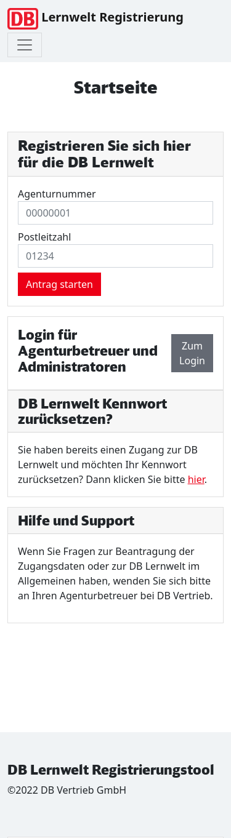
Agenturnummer (57, 194)
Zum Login (192, 353)
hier (196, 479)
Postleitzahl (44, 237)
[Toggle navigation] (24, 45)
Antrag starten (59, 284)
